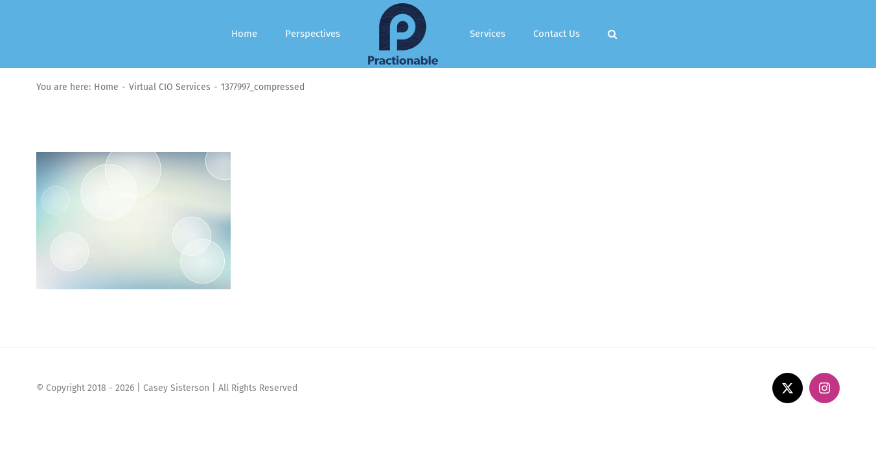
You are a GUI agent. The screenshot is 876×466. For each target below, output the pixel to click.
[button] (635, 34)
